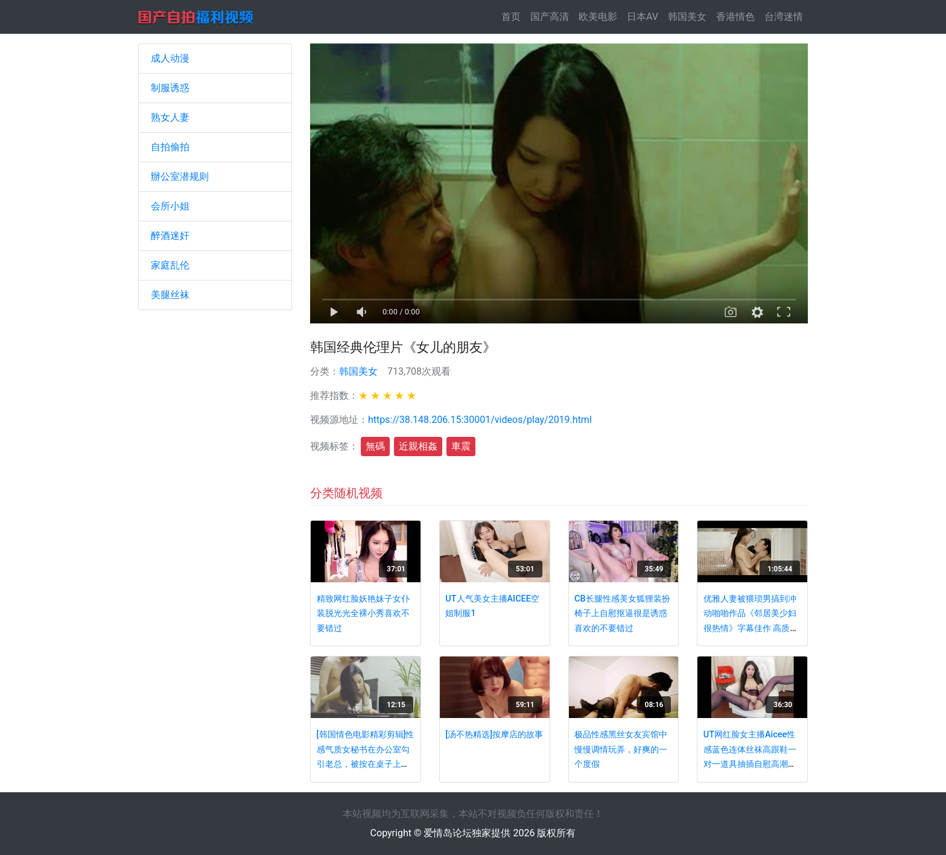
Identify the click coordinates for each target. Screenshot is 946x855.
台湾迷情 (783, 16)
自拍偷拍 (170, 147)
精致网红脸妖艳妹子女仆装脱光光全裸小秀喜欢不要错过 (363, 614)
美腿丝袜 (170, 294)
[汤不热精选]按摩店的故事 (494, 734)
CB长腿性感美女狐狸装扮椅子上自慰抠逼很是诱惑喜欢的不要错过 (622, 614)
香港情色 (735, 16)
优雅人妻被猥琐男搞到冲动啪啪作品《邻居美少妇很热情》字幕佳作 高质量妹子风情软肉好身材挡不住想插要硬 (751, 628)
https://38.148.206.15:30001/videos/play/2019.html (480, 419)
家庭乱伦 (170, 265)
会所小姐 (170, 206)
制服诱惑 (170, 88)
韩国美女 (687, 16)
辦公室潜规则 (180, 176)
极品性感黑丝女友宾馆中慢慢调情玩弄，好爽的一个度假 (620, 749)
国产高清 (549, 16)
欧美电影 (598, 16)
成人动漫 (170, 58)
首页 (513, 16)
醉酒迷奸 (170, 235)
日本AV (642, 16)
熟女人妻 (170, 117)
